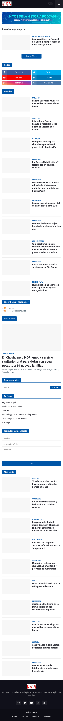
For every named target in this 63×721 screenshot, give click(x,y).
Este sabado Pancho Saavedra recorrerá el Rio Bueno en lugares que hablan (44, 125)
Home (14, 717)
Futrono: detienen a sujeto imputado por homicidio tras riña (46, 226)
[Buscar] (31, 387)
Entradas (9, 308)
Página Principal (9, 402)
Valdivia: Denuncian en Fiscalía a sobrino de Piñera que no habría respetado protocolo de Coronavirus (46, 248)
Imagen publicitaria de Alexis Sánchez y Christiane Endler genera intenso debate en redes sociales (45, 526)
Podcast (5, 410)
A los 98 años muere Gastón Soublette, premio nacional (45, 646)
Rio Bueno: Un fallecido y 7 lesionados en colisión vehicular (45, 165)
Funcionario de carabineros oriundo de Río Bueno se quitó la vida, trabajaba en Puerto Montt (45, 186)
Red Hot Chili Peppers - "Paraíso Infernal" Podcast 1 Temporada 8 (46, 545)
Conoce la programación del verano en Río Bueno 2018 (46, 204)
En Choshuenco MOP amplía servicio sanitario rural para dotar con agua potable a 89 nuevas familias (27, 361)
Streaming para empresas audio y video (19, 414)
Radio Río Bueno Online (12, 406)
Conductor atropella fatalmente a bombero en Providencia (45, 668)
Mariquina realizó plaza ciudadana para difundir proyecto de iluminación (44, 144)
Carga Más (31, 56)
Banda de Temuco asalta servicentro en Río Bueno (44, 266)
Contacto (35, 717)
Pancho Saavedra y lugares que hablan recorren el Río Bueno (45, 103)
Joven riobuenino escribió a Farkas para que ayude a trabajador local (45, 288)
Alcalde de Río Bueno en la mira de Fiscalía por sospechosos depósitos (45, 607)
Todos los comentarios (15, 311)
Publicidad (46, 717)
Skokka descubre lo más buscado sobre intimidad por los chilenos (44, 484)
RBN (35, 712)
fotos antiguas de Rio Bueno (14, 418)
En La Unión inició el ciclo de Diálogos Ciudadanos (46, 585)
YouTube (24, 717)
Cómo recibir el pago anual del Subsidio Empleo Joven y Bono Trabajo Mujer (46, 42)
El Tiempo (6, 422)
